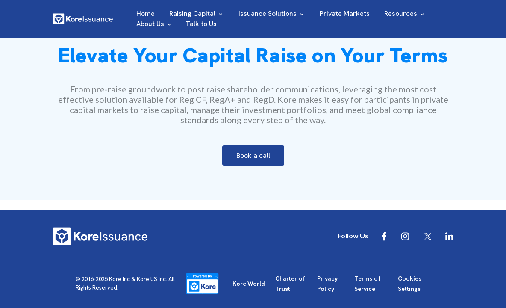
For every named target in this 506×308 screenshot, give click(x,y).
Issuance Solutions (271, 13)
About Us (154, 23)
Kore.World (248, 283)
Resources (405, 13)
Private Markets (345, 13)
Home (145, 13)
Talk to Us (201, 23)
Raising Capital (196, 13)
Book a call (253, 155)
